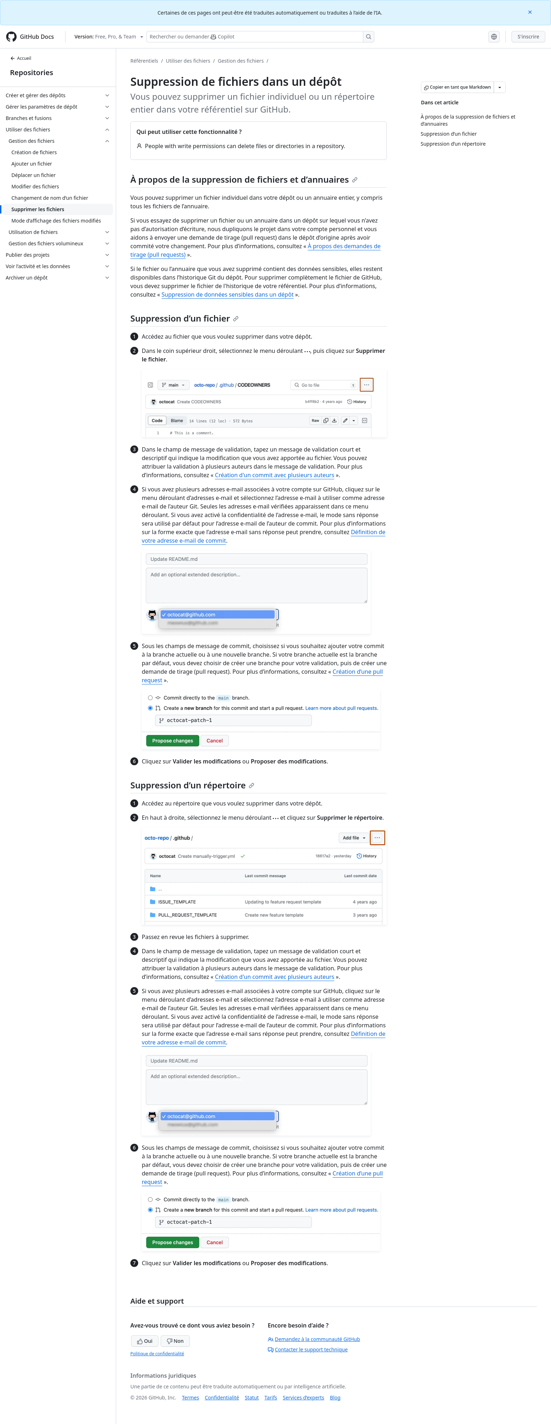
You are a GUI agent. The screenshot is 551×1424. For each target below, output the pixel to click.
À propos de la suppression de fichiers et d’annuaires (244, 179)
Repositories (31, 72)
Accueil (20, 58)
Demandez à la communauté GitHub (314, 1339)
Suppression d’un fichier (184, 318)
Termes (190, 1397)
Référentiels (144, 60)
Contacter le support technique (308, 1349)
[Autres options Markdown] (500, 87)
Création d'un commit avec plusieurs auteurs (274, 475)
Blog (335, 1397)
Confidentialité (222, 1397)
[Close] (530, 11)
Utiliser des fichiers (188, 60)
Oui (144, 1340)
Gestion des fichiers (241, 60)
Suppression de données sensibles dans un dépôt (228, 294)
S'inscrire (528, 36)
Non (175, 1340)
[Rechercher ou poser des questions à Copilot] (260, 36)
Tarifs (271, 1397)
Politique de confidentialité (157, 1354)
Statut (252, 1397)
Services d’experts (303, 1397)
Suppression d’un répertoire (192, 785)
